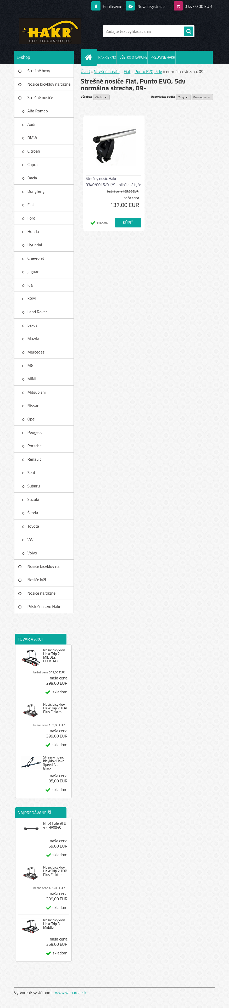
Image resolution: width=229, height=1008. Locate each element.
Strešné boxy (38, 70)
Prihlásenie (112, 6)
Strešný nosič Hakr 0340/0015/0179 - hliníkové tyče (113, 181)
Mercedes (36, 352)
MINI (31, 379)
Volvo (32, 553)
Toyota (33, 526)
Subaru (33, 486)
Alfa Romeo (37, 111)
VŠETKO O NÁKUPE (133, 57)
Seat (31, 472)
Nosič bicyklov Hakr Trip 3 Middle (54, 923)
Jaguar (33, 271)
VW (30, 539)
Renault (34, 459)
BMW (32, 137)
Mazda (33, 338)
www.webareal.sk (70, 992)
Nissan (33, 405)
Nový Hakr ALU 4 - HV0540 (54, 825)
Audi (31, 124)
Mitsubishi (36, 392)
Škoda (32, 513)
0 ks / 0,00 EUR (198, 6)
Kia (30, 285)
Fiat (30, 204)
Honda (33, 231)
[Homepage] (90, 57)
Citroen (33, 151)
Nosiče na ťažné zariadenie (41, 595)
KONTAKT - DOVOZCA (103, 70)
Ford (31, 218)
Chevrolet (35, 258)
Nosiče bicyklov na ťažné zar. (49, 86)
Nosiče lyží (36, 579)
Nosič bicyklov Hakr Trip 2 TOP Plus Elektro (55, 708)
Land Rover (37, 312)
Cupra (32, 164)
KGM (31, 298)
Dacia (32, 178)
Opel (31, 419)
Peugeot (34, 432)
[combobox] (183, 97)
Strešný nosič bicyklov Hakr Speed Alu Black (53, 762)
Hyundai (34, 245)
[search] (188, 32)
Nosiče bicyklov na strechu (43, 568)
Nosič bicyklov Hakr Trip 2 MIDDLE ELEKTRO (54, 655)
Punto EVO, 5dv (148, 71)
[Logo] (50, 31)
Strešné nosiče (40, 97)
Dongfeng (36, 191)
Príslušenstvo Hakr (44, 606)
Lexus (32, 325)
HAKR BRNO (107, 57)
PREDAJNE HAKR (162, 57)
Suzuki (33, 499)
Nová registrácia (150, 6)
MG (30, 365)
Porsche (34, 446)
